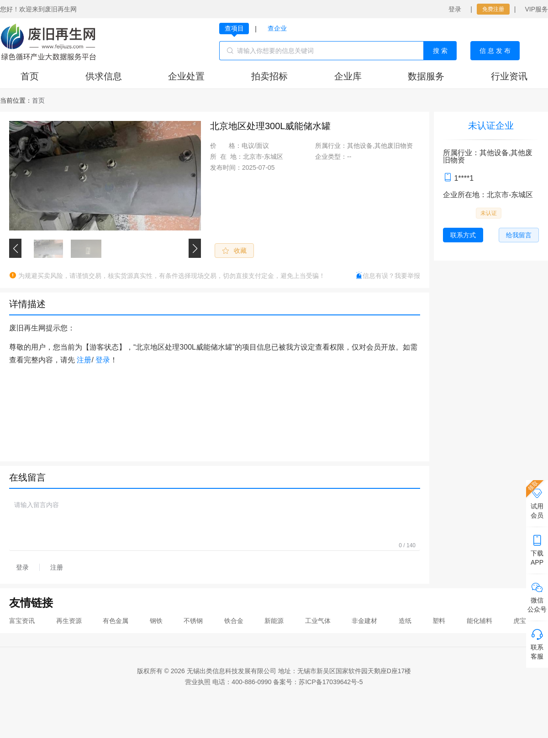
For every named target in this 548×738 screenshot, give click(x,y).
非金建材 (364, 620)
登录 (454, 9)
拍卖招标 (269, 76)
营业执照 (198, 682)
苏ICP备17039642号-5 (331, 682)
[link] (38, 100)
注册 (84, 360)
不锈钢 (193, 620)
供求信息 (103, 76)
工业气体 (318, 620)
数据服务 (426, 76)
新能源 (274, 620)
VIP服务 (536, 9)
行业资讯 (509, 76)
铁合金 (233, 620)
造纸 (405, 620)
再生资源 (69, 620)
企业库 (348, 76)
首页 (30, 76)
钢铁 (156, 620)
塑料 (438, 620)
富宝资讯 (22, 620)
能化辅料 (479, 620)
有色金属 (115, 620)
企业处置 (186, 76)
